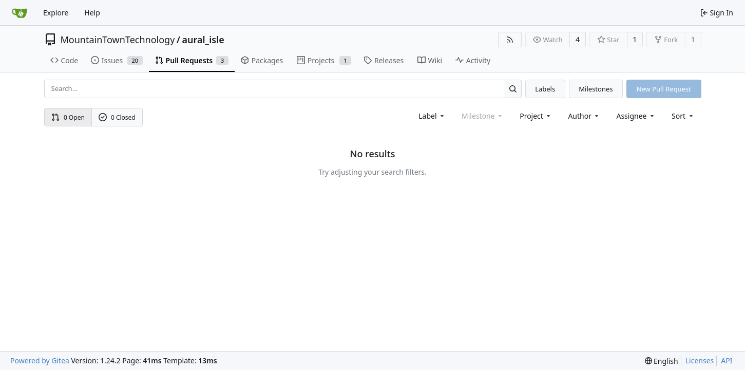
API (726, 360)
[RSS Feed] (510, 39)
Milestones (596, 89)
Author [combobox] (584, 116)
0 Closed (117, 117)
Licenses (699, 360)
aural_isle (203, 39)
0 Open (68, 117)
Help (92, 12)
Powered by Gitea (39, 360)
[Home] (19, 13)
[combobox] (432, 115)
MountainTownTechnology (118, 39)
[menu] (683, 115)
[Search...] (513, 89)
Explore (55, 12)
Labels (545, 89)
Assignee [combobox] (636, 116)
